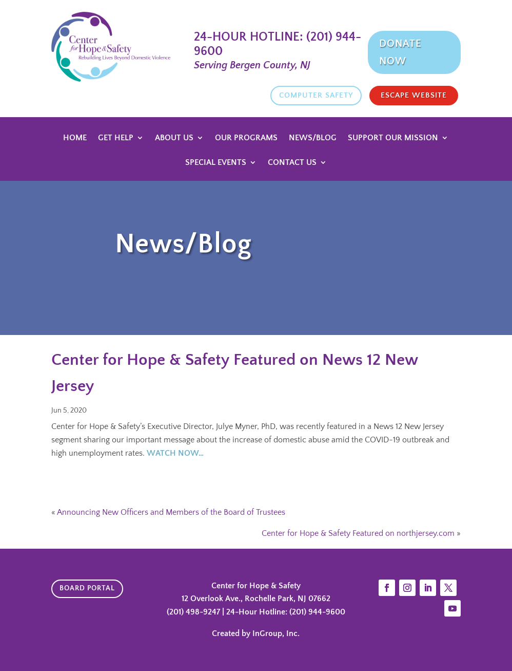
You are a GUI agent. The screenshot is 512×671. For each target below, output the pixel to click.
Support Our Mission (393, 138)
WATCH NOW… (175, 453)
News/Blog (313, 138)
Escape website (414, 95)
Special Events (215, 163)
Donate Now (400, 52)
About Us (174, 138)
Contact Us (292, 163)
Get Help (115, 138)
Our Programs (246, 138)
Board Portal (87, 588)
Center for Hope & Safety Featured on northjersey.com (358, 533)
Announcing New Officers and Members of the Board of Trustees (171, 512)
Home (75, 138)
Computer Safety (316, 95)
